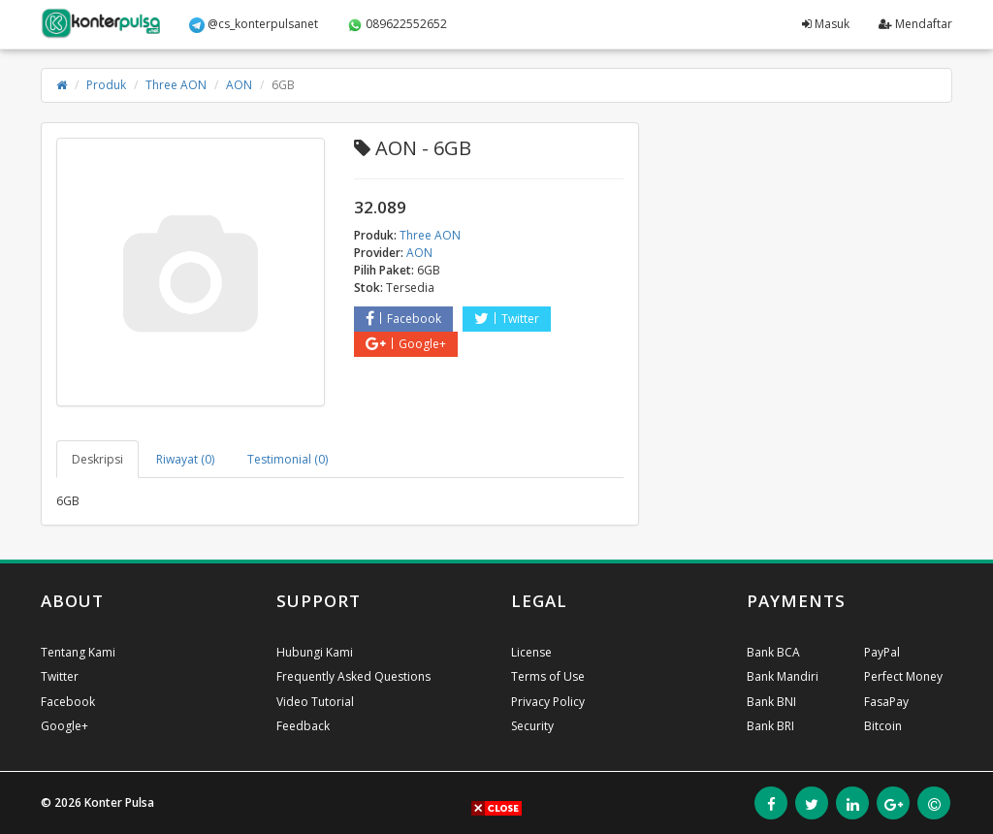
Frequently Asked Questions (353, 676)
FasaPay (886, 701)
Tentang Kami (78, 652)
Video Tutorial (315, 701)
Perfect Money (903, 676)
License (531, 652)
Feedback (303, 726)
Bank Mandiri (782, 676)
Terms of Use (548, 676)
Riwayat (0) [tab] (185, 459)
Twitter (506, 318)
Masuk (825, 24)
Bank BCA (773, 652)
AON (239, 85)
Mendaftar (915, 24)
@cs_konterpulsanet (253, 24)
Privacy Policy (548, 701)
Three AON (176, 85)
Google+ (406, 344)
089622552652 (397, 24)
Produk (106, 85)
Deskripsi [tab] (97, 459)
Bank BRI (770, 726)
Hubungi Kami (314, 652)
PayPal (882, 652)
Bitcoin (883, 726)
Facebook (403, 318)
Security (532, 726)
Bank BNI (771, 701)
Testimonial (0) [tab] (287, 459)
